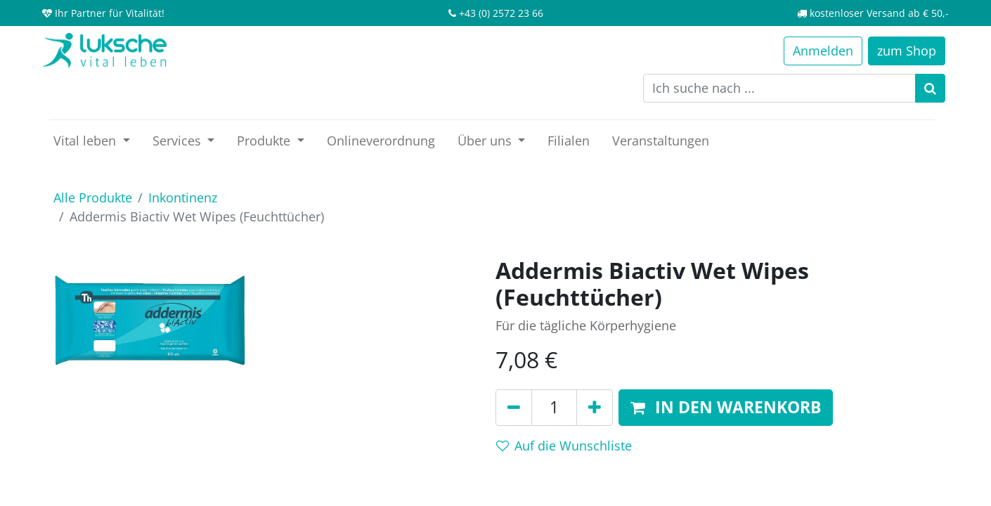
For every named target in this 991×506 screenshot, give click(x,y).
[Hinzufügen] (594, 407)
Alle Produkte (92, 197)
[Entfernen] (514, 407)
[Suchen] (930, 88)
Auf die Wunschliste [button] (564, 445)
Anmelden (823, 50)
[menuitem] (381, 141)
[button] (725, 407)
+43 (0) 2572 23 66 (501, 13)
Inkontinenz (182, 197)
